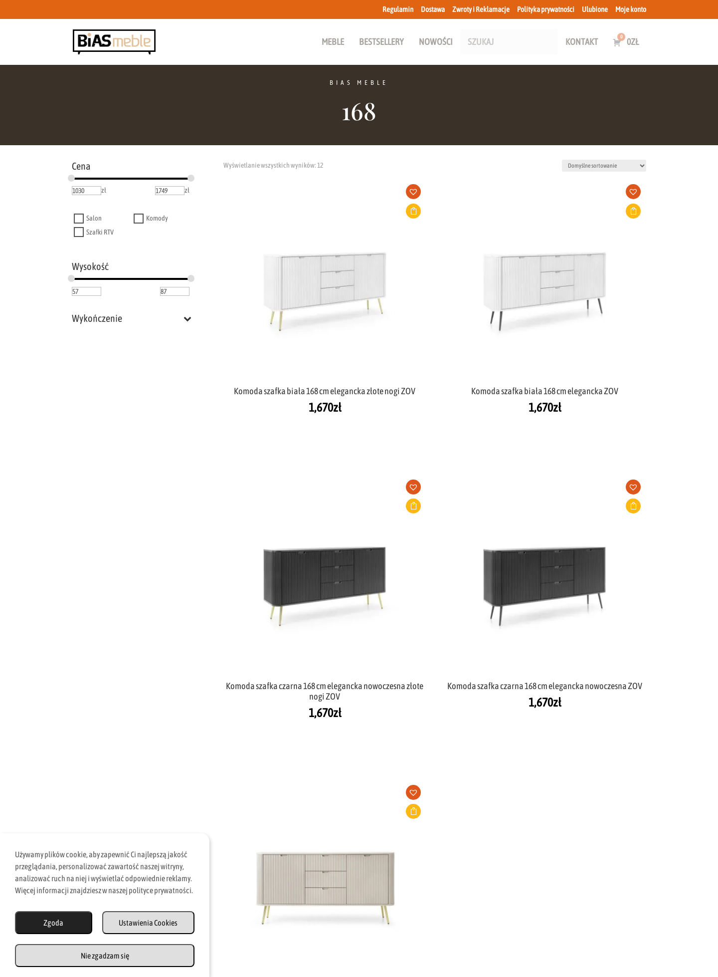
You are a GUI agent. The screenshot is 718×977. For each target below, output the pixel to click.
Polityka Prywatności (457, 934)
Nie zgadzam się (105, 955)
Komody (157, 219)
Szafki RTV (100, 232)
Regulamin (397, 9)
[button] (285, 195)
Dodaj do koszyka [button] (282, 211)
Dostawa (433, 9)
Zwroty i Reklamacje (481, 9)
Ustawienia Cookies (148, 922)
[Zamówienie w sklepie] (604, 166)
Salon (94, 219)
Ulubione (595, 9)
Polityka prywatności (545, 9)
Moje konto (630, 9)
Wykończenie (131, 318)
